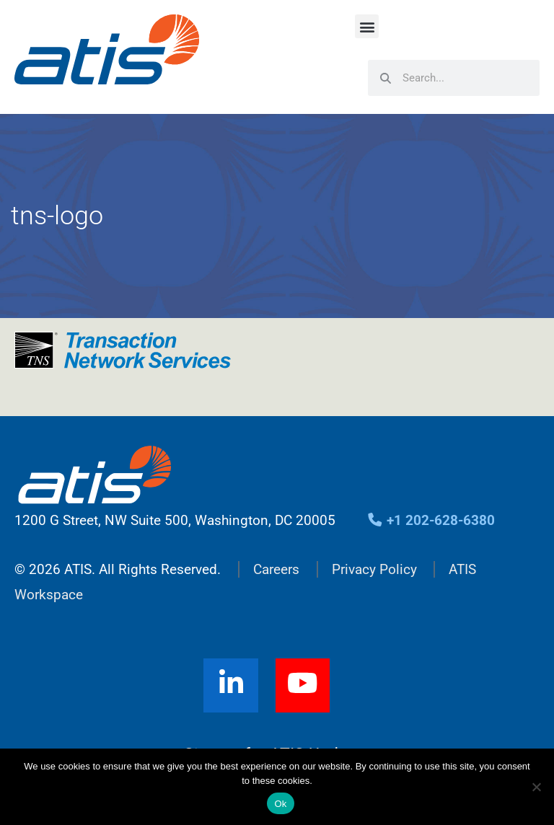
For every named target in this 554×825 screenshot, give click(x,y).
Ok (280, 803)
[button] (367, 26)
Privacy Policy (374, 569)
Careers (276, 569)
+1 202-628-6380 (431, 520)
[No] (536, 787)
